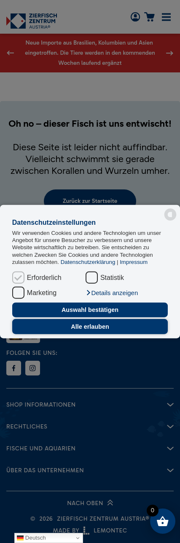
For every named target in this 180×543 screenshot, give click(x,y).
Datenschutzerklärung (89, 262)
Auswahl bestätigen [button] (90, 309)
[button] (112, 292)
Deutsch (31, 538)
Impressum (134, 262)
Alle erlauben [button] (90, 326)
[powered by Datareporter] (170, 214)
